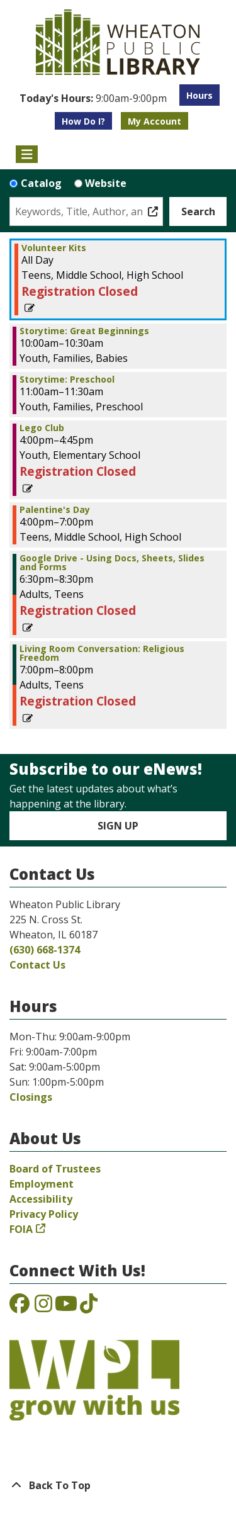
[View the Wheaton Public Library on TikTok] (89, 1307)
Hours (199, 95)
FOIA (21, 1229)
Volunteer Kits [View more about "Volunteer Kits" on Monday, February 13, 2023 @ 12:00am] (53, 248)
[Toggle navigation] (27, 154)
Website (105, 183)
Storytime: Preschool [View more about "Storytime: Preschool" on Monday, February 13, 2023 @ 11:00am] (67, 379)
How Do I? (83, 121)
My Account (154, 121)
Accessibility (40, 1199)
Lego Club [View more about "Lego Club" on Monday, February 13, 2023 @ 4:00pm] (42, 428)
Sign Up (118, 826)
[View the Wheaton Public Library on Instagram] (43, 1307)
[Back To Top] (118, 1485)
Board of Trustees (55, 1169)
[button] (93, 98)
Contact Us (37, 965)
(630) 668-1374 (44, 950)
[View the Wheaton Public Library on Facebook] (19, 1307)
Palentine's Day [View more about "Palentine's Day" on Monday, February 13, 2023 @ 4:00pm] (55, 509)
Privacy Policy (43, 1214)
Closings (30, 1097)
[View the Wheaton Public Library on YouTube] (66, 1307)
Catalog (41, 183)
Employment (41, 1184)
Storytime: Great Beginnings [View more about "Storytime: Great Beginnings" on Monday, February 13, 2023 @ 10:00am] (84, 331)
